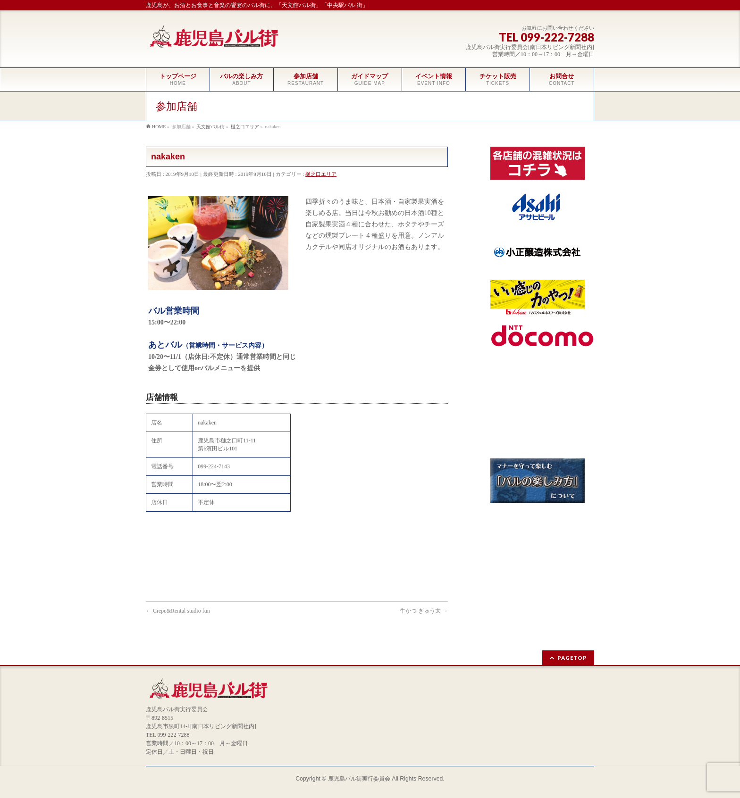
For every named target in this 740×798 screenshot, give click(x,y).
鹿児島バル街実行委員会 (359, 778)
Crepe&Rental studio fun (178, 610)
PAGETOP (572, 658)
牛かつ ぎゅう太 (424, 610)
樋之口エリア (320, 174)
